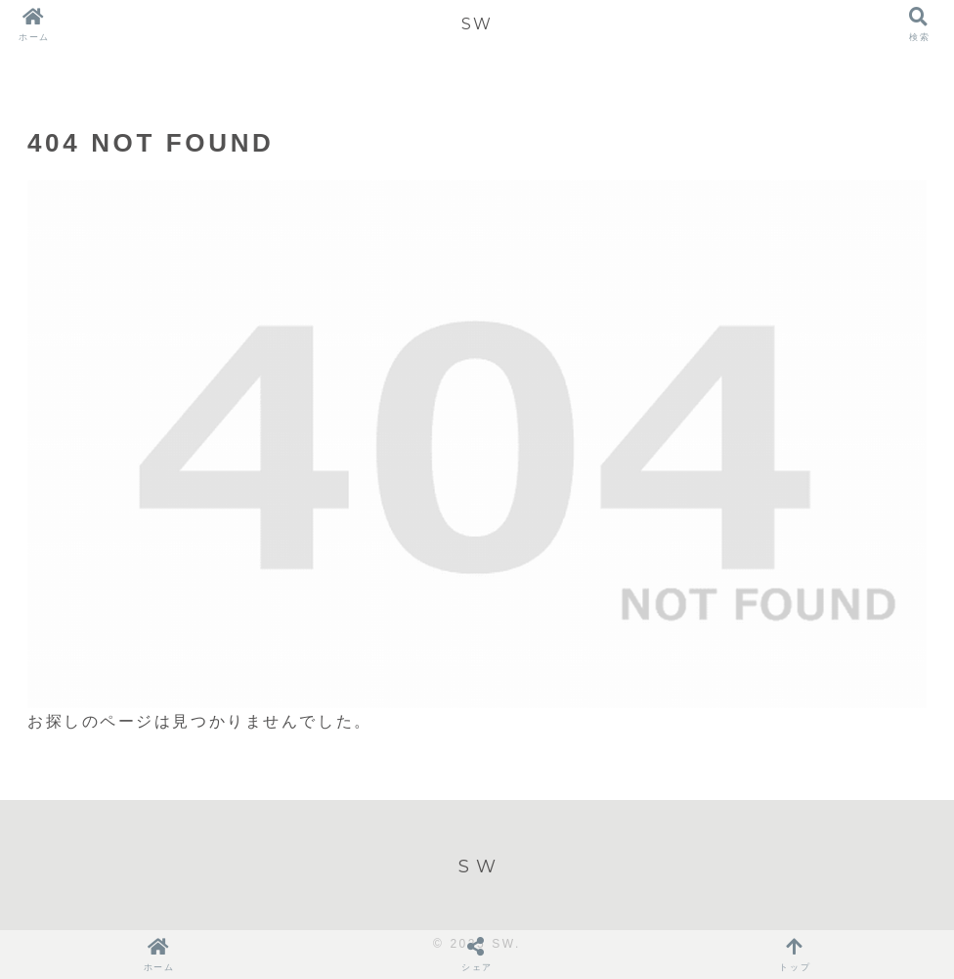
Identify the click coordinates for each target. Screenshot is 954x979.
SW (476, 24)
